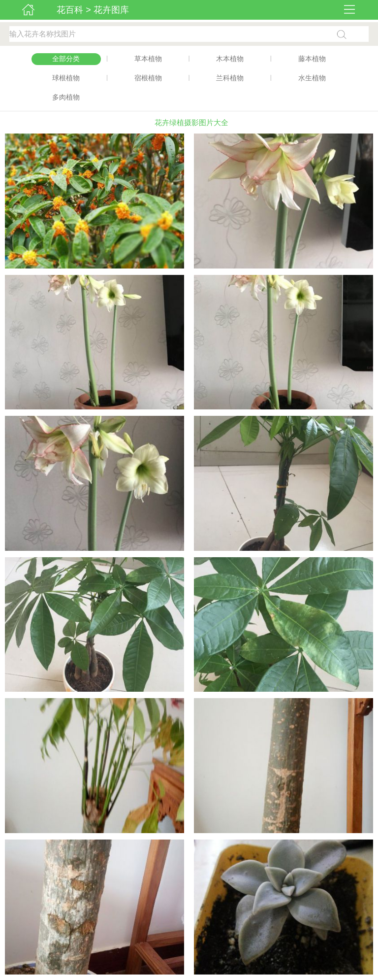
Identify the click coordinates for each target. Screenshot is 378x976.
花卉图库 (111, 10)
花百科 (70, 10)
